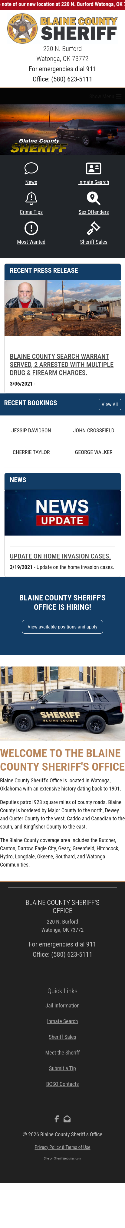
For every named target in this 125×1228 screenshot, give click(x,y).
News (31, 173)
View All (110, 404)
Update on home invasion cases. (60, 556)
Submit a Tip (62, 1068)
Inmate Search (93, 173)
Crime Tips (31, 203)
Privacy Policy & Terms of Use (62, 1147)
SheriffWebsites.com (67, 1158)
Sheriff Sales (93, 233)
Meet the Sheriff (62, 1052)
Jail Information (62, 1005)
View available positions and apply (62, 627)
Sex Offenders (94, 203)
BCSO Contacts (62, 1084)
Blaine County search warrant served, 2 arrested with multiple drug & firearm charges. (62, 364)
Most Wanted (31, 233)
